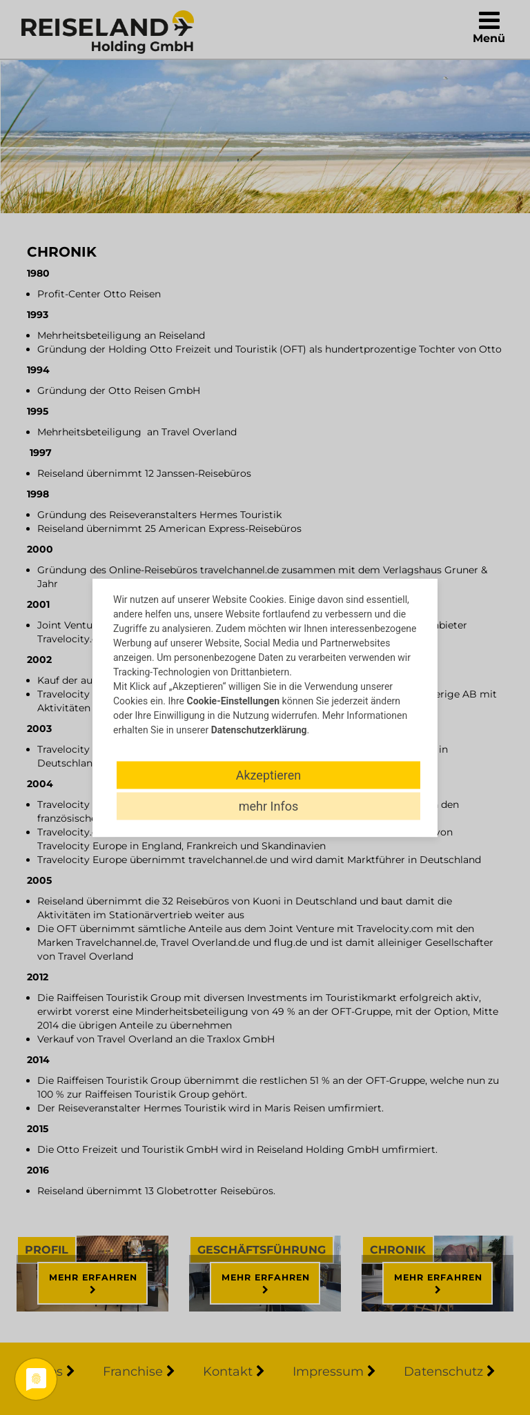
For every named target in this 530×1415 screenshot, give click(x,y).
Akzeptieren (269, 774)
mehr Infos (268, 805)
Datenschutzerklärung (259, 729)
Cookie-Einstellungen (232, 700)
